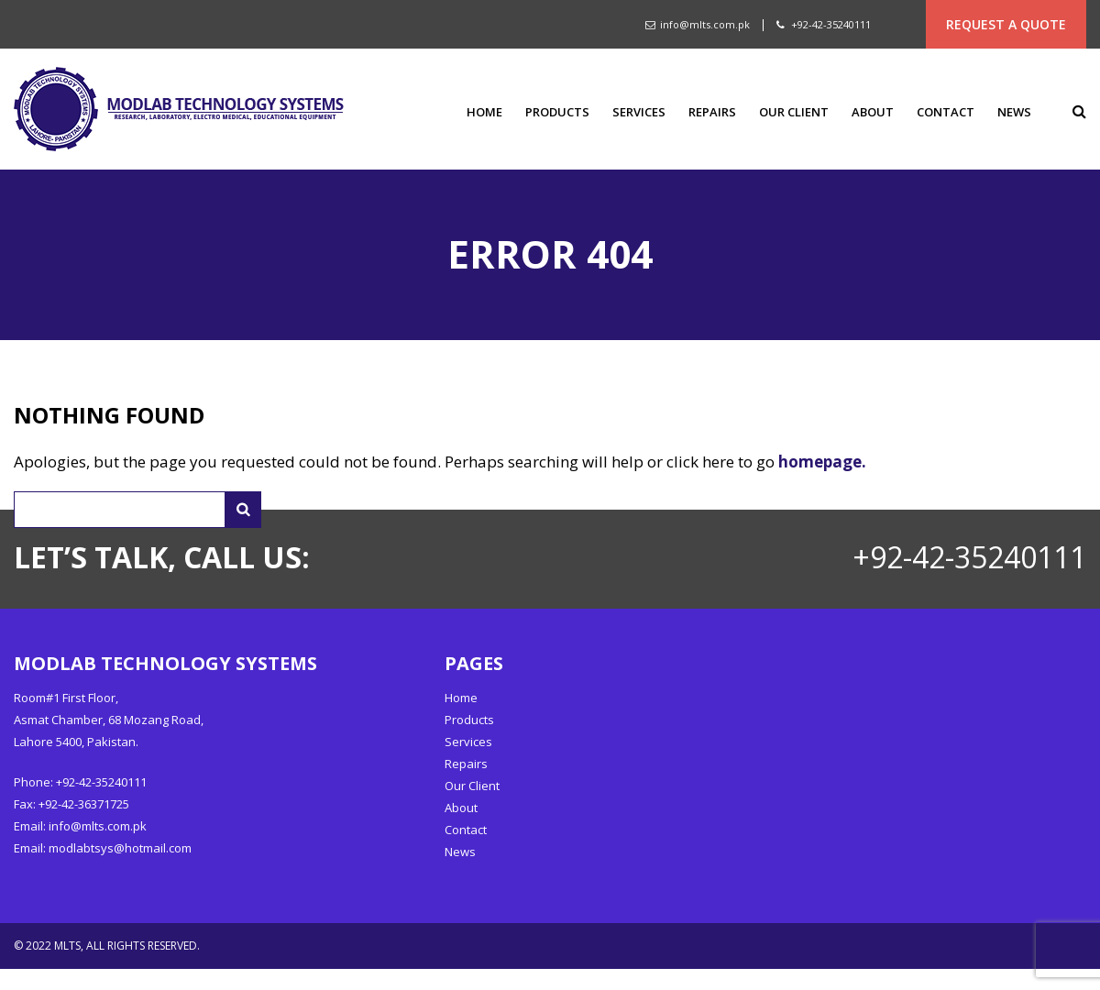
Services (639, 112)
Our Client (794, 112)
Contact (945, 112)
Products (557, 112)
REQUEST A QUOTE (1006, 24)
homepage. (822, 461)
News (1014, 112)
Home (484, 112)
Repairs (712, 112)
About (873, 112)
